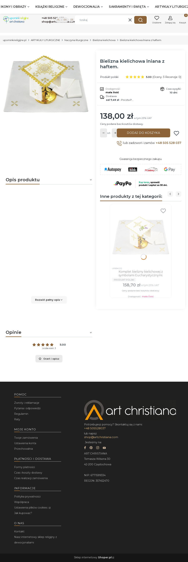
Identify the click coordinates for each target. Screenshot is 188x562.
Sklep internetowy (93, 557)
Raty (17, 419)
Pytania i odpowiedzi (27, 408)
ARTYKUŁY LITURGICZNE (45, 40)
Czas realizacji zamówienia (31, 478)
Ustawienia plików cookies (31, 507)
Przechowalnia (23, 448)
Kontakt (19, 531)
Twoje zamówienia (26, 437)
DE (71, 20)
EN (65, 20)
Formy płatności (24, 467)
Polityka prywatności (27, 496)
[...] (46, 83)
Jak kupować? (23, 513)
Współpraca (21, 502)
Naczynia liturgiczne (76, 40)
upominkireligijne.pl (14, 40)
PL (58, 20)
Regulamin (21, 413)
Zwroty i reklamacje (26, 402)
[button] (140, 20)
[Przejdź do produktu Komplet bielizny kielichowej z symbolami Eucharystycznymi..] (140, 235)
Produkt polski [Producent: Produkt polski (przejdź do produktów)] (109, 77)
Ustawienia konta (25, 443)
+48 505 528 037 (168, 143)
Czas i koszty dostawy (28, 472)
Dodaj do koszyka (143, 133)
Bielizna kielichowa (104, 40)
